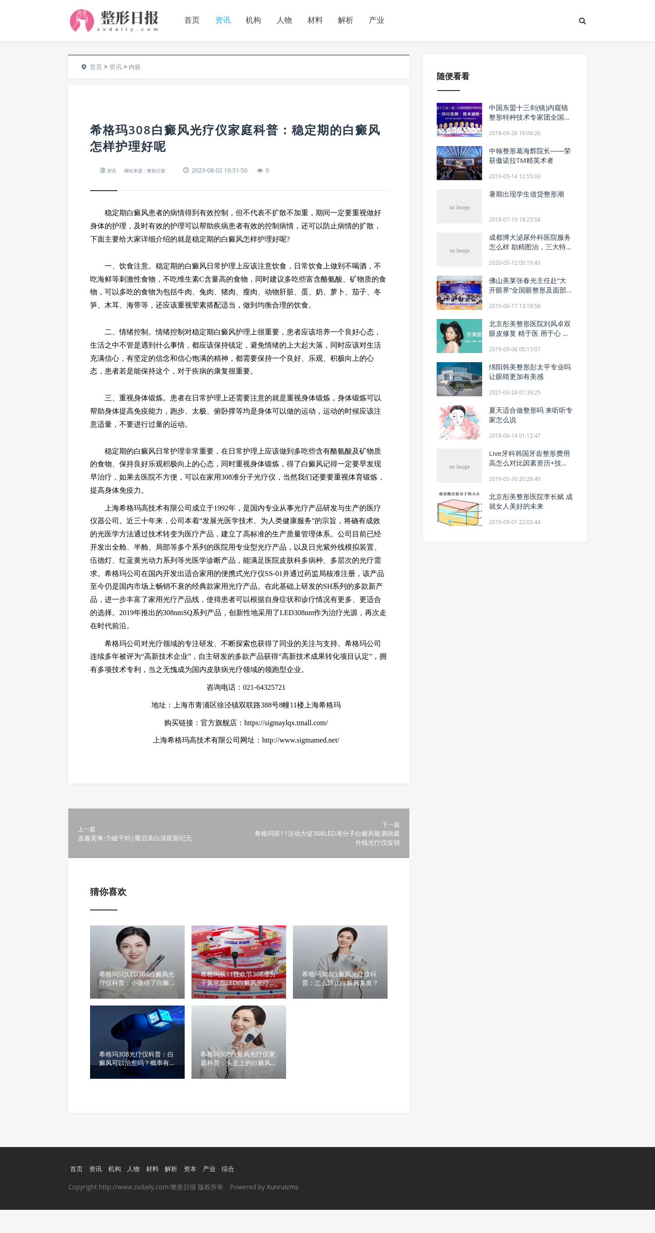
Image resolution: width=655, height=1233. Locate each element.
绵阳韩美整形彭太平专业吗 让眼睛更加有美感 (530, 371)
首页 (192, 20)
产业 (376, 20)
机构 (253, 20)
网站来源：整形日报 (153, 170)
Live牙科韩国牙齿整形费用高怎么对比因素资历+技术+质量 (529, 463)
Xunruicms (282, 1210)
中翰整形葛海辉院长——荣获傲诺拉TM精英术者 (530, 155)
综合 (234, 1191)
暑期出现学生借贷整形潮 (526, 193)
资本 (194, 1191)
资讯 (223, 20)
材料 (315, 20)
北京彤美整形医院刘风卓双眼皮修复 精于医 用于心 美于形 (530, 333)
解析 (345, 20)
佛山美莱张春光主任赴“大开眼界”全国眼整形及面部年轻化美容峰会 (527, 290)
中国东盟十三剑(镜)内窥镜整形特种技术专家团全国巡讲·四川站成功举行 (530, 117)
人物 (284, 20)
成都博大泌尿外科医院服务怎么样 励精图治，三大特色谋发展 (531, 246)
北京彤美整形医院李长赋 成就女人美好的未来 (531, 501)
